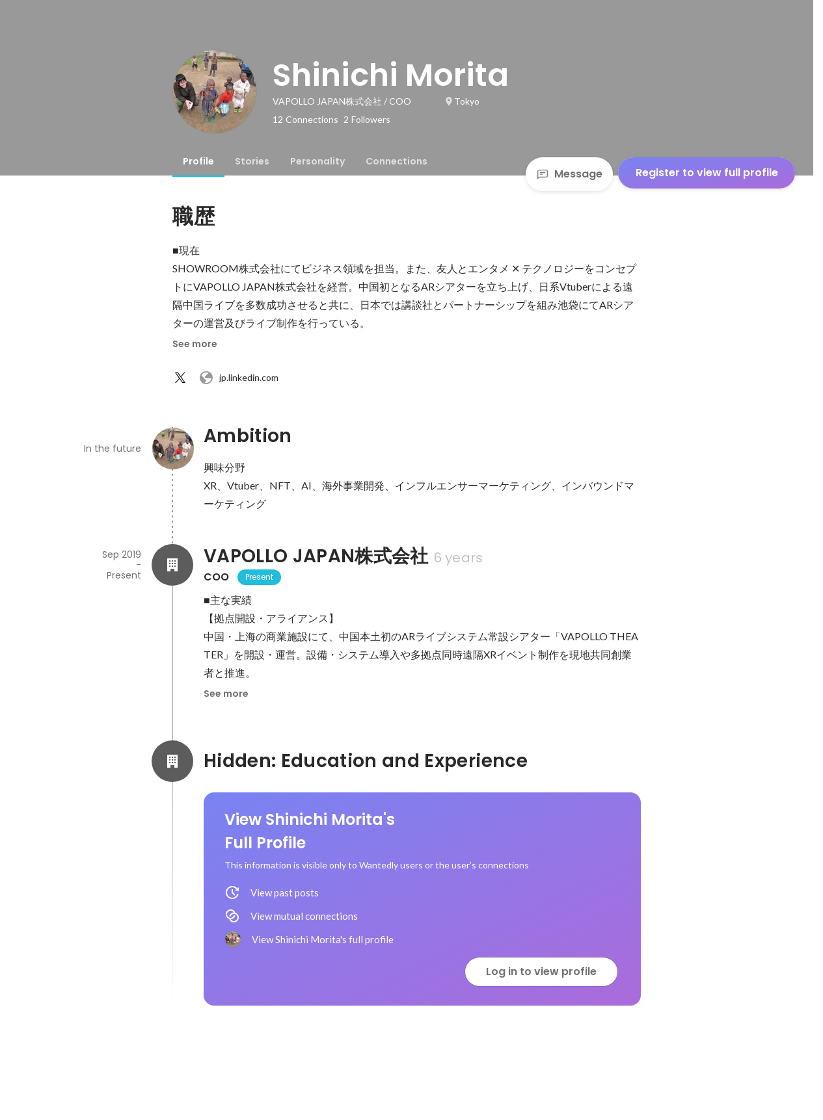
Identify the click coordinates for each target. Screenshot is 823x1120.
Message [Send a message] (569, 173)
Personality (317, 161)
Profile (198, 161)
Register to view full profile (707, 172)
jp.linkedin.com (238, 377)
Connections (396, 161)
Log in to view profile (541, 971)
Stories (252, 161)
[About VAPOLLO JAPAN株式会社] (172, 565)
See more (194, 343)
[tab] (198, 161)
